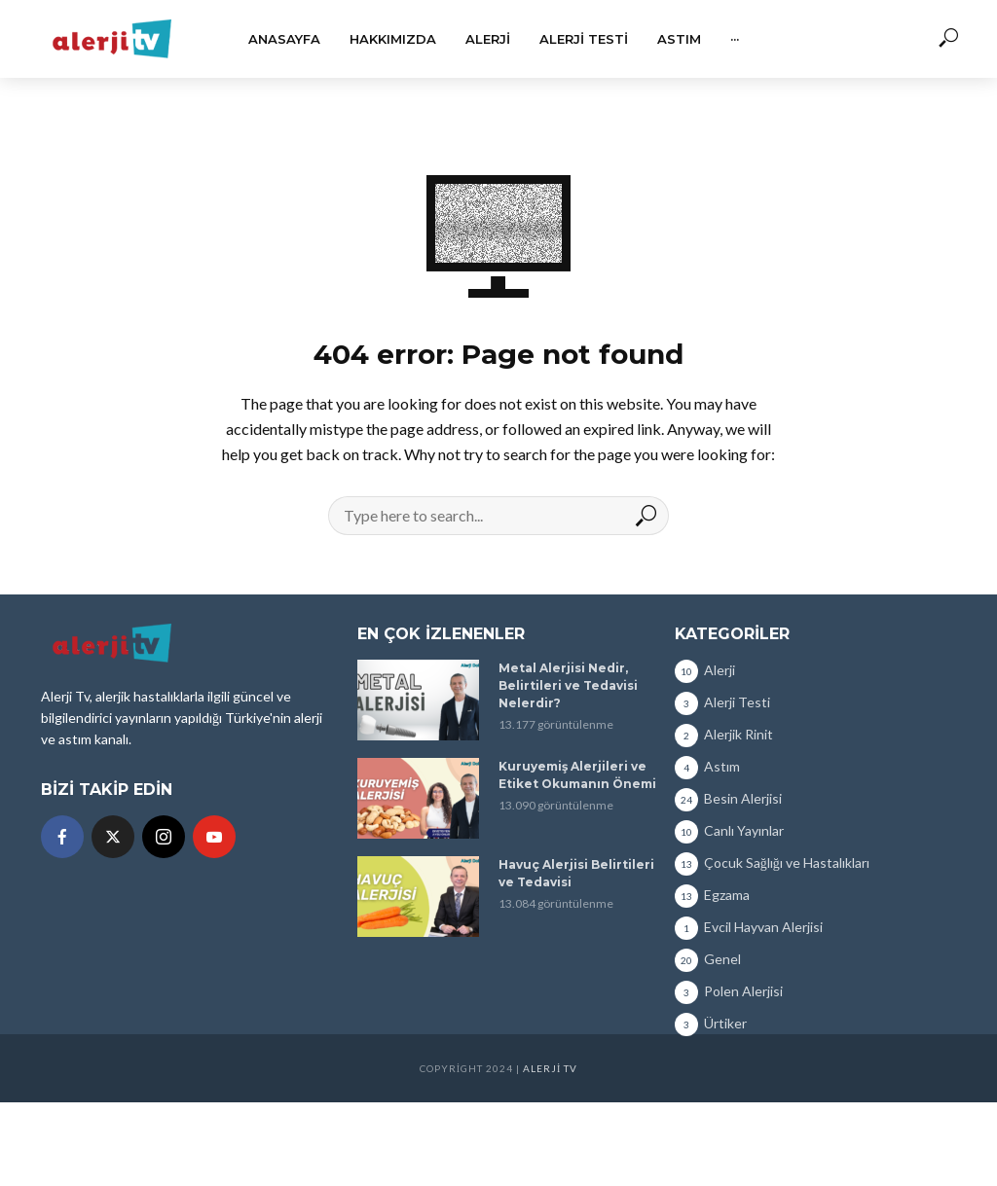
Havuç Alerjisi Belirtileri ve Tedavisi (576, 873)
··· (734, 39)
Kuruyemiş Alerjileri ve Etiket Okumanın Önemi (577, 775)
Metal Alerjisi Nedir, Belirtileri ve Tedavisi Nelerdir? (568, 685)
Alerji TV (550, 1068)
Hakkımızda (393, 39)
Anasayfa (284, 39)
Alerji (487, 39)
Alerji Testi (583, 39)
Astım (679, 39)
